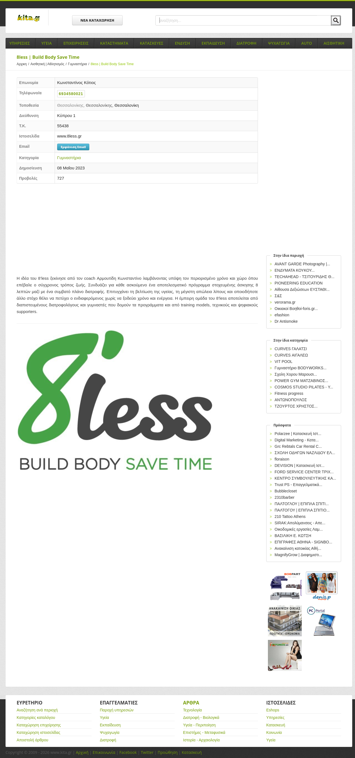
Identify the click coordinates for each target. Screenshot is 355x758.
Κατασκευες (151, 43)
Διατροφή (108, 740)
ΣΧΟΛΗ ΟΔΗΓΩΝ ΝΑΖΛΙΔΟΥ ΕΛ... (305, 453)
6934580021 (71, 93)
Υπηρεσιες (19, 43)
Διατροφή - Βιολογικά (201, 717)
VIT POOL (283, 361)
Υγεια (46, 43)
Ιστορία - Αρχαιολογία (201, 740)
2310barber (285, 497)
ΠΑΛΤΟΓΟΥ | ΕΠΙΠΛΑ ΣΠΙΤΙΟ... (302, 510)
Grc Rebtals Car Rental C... (298, 446)
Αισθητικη (334, 43)
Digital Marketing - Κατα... (297, 440)
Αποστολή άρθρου (32, 740)
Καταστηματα (114, 43)
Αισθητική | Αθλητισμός (49, 64)
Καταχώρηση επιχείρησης (39, 725)
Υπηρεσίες (275, 717)
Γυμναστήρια (79, 64)
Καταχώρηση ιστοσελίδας (38, 732)
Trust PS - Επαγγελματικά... (298, 484)
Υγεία (104, 717)
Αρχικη (24, 64)
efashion (282, 315)
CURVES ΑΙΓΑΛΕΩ (291, 355)
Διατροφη (247, 43)
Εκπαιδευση (213, 43)
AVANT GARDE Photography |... (302, 264)
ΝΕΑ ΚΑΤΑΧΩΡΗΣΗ (97, 20)
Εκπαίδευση (110, 725)
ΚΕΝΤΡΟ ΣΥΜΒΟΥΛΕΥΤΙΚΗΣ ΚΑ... (305, 478)
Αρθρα (191, 703)
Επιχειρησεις (75, 43)
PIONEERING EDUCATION (299, 283)
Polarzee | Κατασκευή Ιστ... (298, 433)
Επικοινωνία (104, 752)
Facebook (127, 752)
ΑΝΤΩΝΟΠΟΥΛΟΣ (291, 400)
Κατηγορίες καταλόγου (36, 717)
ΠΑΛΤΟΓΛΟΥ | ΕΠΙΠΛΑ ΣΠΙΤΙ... (302, 504)
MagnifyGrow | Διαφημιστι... (298, 555)
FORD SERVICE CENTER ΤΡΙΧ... (304, 472)
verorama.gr (285, 302)
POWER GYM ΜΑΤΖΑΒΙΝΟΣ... (301, 380)
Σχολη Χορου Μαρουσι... (296, 374)
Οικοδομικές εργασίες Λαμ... (299, 529)
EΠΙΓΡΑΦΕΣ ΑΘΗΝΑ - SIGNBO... (303, 542)
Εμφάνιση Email (73, 147)
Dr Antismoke (286, 321)
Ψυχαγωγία (110, 732)
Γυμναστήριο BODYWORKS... (300, 368)
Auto (306, 43)
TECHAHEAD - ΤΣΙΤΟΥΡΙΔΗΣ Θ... (304, 276)
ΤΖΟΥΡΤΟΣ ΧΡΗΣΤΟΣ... (296, 406)
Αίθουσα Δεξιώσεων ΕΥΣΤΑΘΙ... (302, 289)
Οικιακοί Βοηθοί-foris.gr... (296, 308)
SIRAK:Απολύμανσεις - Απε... (300, 523)
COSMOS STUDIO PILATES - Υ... (304, 387)
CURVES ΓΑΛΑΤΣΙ (291, 349)
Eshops (272, 710)
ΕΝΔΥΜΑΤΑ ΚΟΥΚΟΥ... (295, 270)
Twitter (147, 752)
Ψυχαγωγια (279, 43)
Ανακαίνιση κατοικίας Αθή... (298, 548)
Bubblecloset (286, 491)
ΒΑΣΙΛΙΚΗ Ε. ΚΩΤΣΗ (293, 535)
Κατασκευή (275, 725)
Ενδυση (182, 43)
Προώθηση (168, 752)
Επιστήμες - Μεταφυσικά (204, 732)
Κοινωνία (274, 732)
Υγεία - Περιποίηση (199, 725)
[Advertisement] (137, 228)
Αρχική (82, 752)
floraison (282, 459)
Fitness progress (289, 393)
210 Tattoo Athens (290, 516)
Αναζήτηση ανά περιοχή (37, 710)
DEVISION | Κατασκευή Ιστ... (299, 465)
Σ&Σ (278, 296)
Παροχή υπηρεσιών (117, 710)
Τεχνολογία (192, 710)
